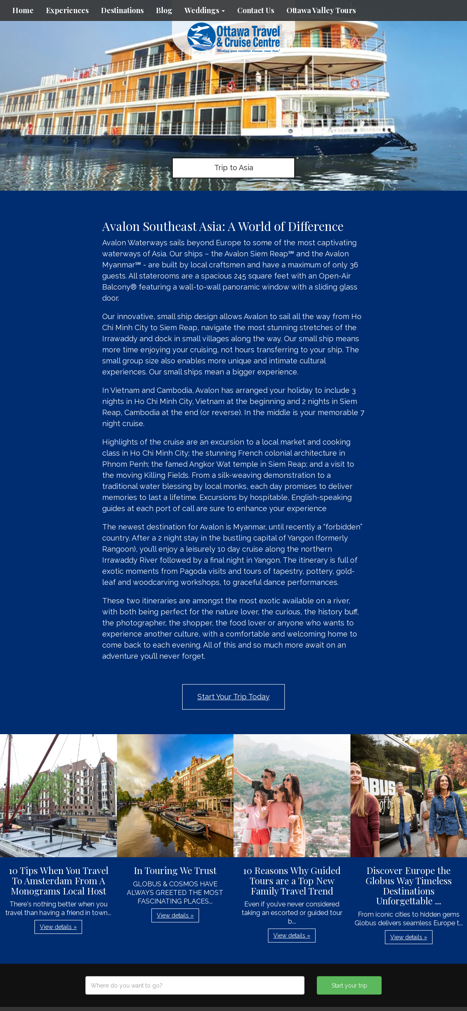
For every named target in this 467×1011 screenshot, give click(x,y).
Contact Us (255, 10)
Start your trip (349, 985)
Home (23, 10)
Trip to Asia (233, 167)
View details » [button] (58, 927)
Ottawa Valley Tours (321, 10)
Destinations (122, 10)
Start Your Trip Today (233, 696)
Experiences (67, 10)
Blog (164, 10)
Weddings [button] (205, 10)
